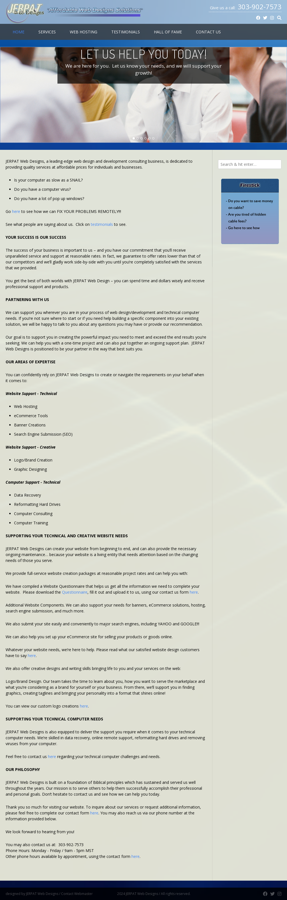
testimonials (102, 224)
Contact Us (208, 32)
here (16, 211)
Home (18, 32)
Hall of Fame (168, 32)
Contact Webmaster (88, 893)
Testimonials (125, 32)
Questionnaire (74, 592)
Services (47, 32)
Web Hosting (83, 32)
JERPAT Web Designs (42, 893)
